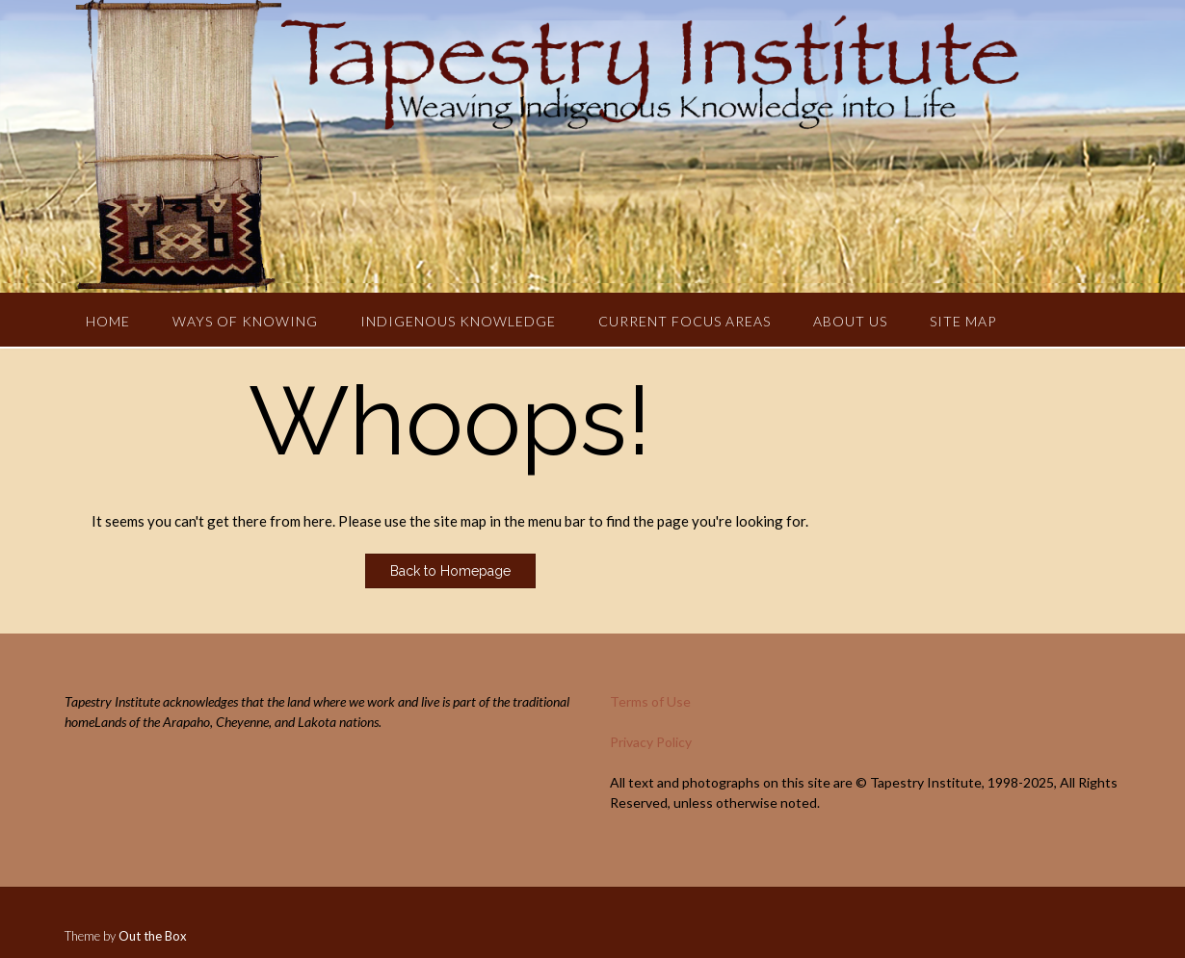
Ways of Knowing (245, 321)
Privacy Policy (651, 742)
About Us (850, 321)
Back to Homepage (450, 571)
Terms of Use (650, 701)
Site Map (963, 321)
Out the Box (152, 936)
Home (108, 321)
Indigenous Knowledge (458, 321)
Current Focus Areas (684, 321)
